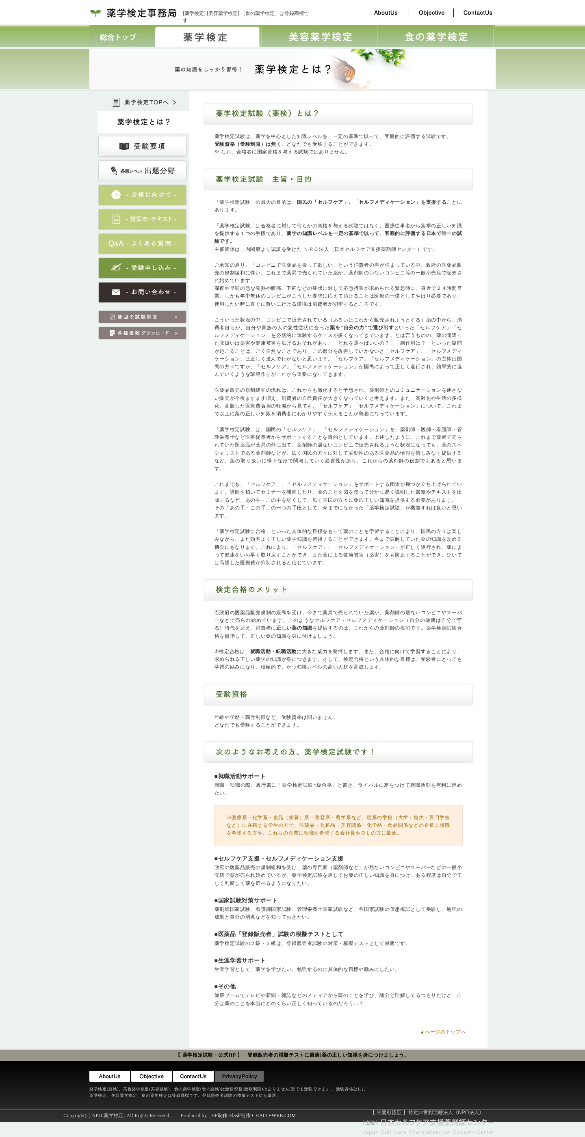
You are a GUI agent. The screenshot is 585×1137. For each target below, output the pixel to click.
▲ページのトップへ (443, 1032)
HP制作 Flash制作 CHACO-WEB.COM (253, 1115)
